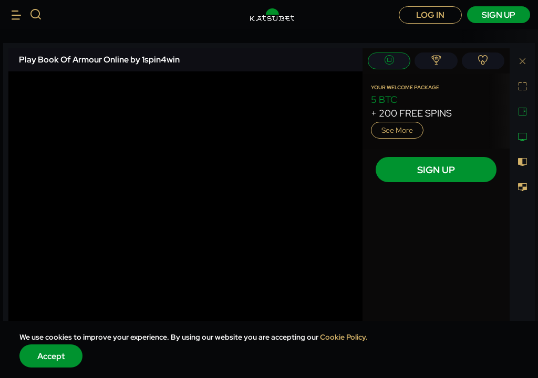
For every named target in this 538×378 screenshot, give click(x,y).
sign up (498, 14)
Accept (51, 356)
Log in (430, 14)
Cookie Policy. (344, 337)
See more (397, 130)
